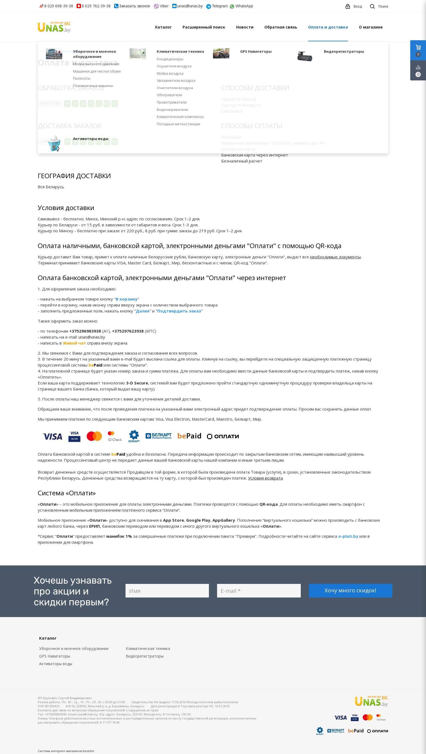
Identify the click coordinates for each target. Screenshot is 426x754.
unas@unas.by (190, 5)
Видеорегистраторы (145, 656)
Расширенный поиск (204, 27)
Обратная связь (280, 27)
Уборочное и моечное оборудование (74, 648)
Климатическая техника (148, 648)
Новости (244, 27)
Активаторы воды (55, 663)
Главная (44, 51)
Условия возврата (265, 478)
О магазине (371, 27)
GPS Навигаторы (54, 656)
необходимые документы (335, 256)
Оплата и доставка (328, 27)
